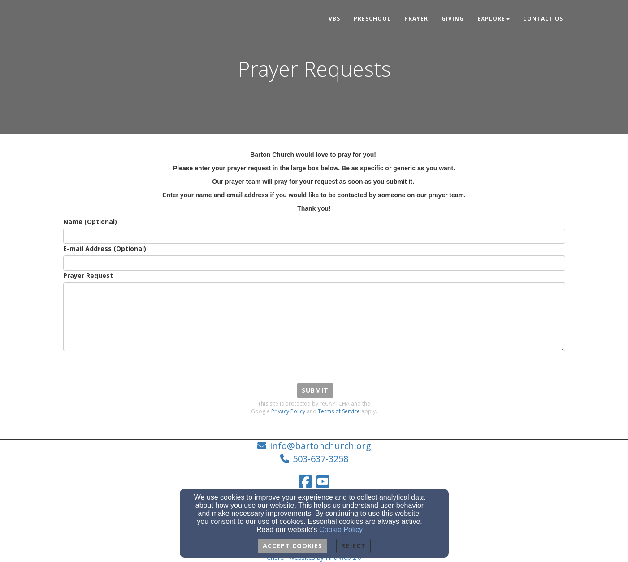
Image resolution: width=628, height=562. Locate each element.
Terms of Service (339, 411)
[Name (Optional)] (314, 236)
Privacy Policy (288, 411)
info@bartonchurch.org (320, 446)
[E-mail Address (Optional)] (314, 263)
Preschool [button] (372, 18)
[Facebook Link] (305, 481)
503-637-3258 (320, 459)
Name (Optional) (90, 221)
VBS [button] (334, 18)
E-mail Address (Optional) (104, 248)
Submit (315, 390)
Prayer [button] (416, 18)
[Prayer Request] (314, 316)
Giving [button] (453, 18)
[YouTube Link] (322, 481)
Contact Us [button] (543, 18)
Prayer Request (88, 275)
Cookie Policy (341, 529)
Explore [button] (493, 18)
